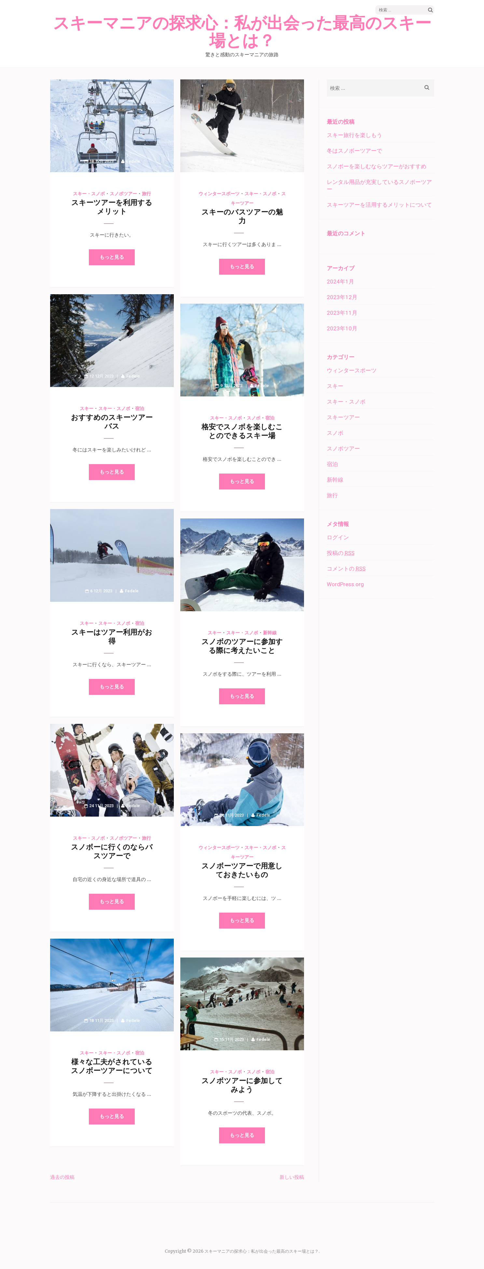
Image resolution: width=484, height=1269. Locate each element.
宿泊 (139, 408)
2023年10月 (342, 328)
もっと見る (112, 257)
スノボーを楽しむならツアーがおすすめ (376, 166)
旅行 (146, 193)
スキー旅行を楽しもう (354, 135)
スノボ (253, 418)
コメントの (346, 568)
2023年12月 (342, 297)
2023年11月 (342, 313)
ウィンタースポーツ (219, 193)
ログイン (338, 537)
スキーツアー (343, 417)
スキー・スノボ (89, 193)
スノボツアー (123, 193)
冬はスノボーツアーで (354, 150)
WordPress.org (345, 584)
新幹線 (270, 632)
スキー (86, 408)
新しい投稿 (292, 1177)
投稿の (340, 553)
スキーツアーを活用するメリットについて (379, 204)
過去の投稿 (62, 1177)
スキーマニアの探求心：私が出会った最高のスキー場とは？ (242, 32)
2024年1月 (340, 281)
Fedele (133, 161)
